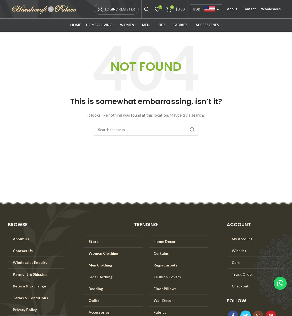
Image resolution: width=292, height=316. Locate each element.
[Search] (147, 9)
